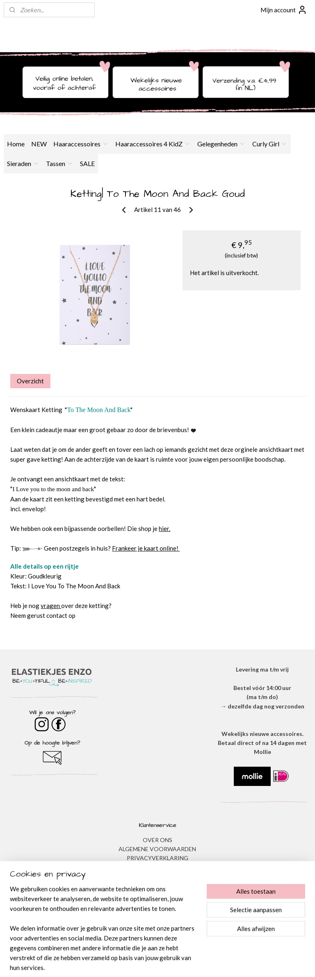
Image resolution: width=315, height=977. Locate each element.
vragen (51, 606)
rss (146, 962)
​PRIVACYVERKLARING (157, 857)
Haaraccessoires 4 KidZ (153, 144)
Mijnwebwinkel (241, 962)
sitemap (131, 962)
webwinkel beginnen (174, 962)
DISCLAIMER (157, 867)
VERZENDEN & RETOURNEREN (157, 876)
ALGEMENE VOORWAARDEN (157, 848)
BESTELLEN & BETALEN (157, 894)
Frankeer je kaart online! (146, 548)
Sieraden (23, 163)
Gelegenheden (221, 144)
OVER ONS (157, 839)
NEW (39, 144)
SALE (87, 163)
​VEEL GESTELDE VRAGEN (157, 885)
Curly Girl (270, 144)
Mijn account (283, 10)
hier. (164, 529)
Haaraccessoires (81, 144)
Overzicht (30, 381)
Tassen (59, 163)
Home (16, 144)
